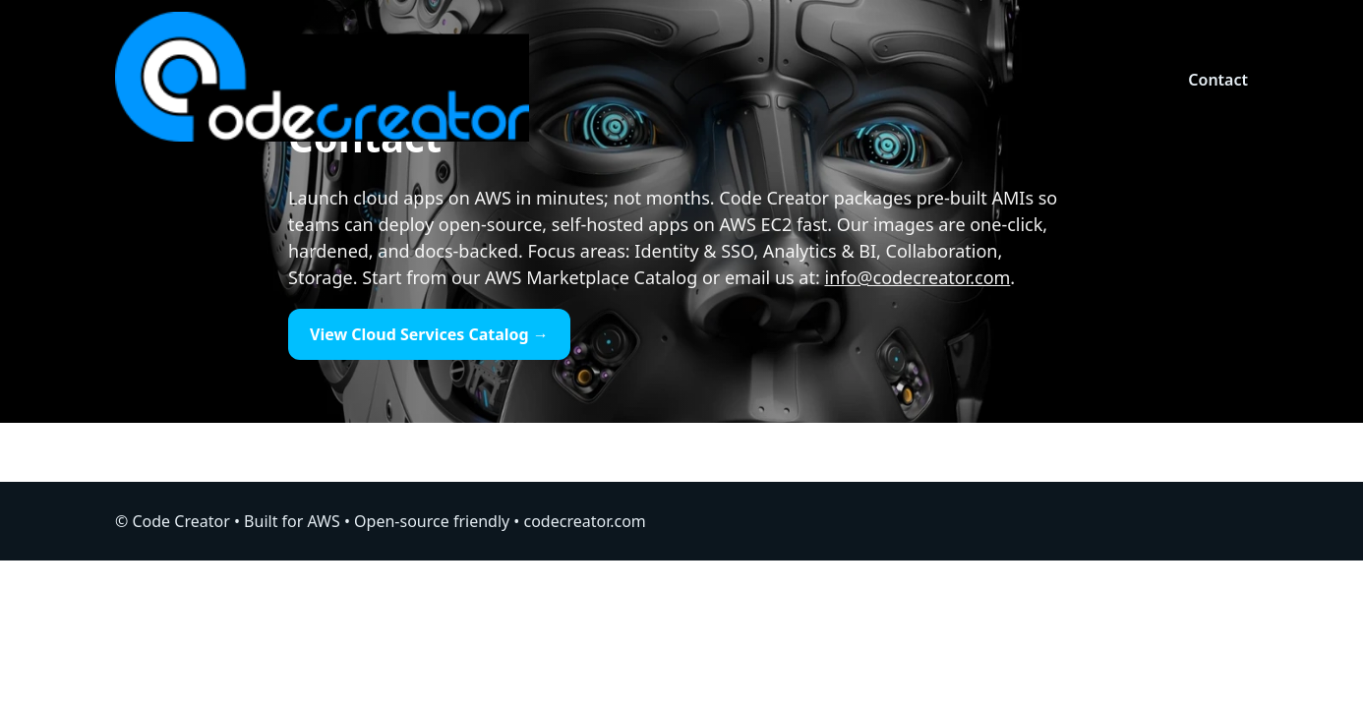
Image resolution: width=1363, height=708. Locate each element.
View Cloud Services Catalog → (429, 334)
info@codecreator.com (917, 277)
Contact (1218, 79)
